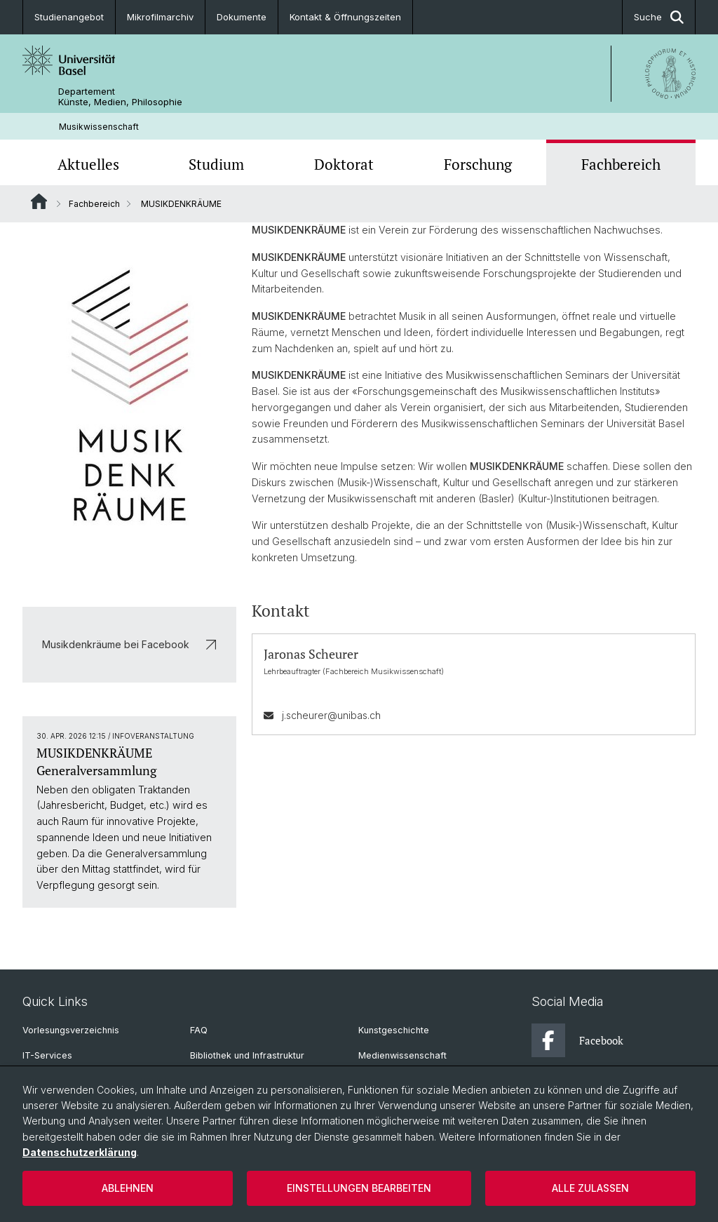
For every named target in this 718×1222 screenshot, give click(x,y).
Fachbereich (621, 164)
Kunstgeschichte (393, 1030)
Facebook (577, 1040)
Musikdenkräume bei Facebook (129, 644)
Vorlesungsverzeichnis (70, 1030)
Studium (216, 164)
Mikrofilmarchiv (160, 16)
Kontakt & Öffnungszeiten (345, 16)
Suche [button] (659, 17)
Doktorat (344, 164)
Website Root (39, 201)
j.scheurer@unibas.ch (331, 715)
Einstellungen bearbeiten (359, 1188)
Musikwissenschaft (99, 126)
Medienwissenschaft (402, 1055)
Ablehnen (128, 1188)
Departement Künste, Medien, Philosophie (120, 96)
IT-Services (47, 1055)
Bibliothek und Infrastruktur (247, 1055)
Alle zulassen (590, 1188)
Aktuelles (88, 164)
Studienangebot (69, 16)
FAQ (199, 1030)
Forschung (478, 164)
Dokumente (241, 16)
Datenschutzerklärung (79, 1152)
